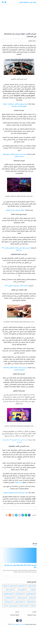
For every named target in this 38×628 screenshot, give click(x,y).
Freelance (32, 605)
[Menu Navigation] (3, 2)
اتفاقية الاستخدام (14, 615)
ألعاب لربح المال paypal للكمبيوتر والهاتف (15, 492)
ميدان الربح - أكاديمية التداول (27, 2)
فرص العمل (12, 585)
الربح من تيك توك (13, 605)
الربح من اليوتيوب (21, 597)
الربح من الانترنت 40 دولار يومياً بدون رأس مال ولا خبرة (20, 566)
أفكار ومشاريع (21, 585)
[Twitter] (22, 515)
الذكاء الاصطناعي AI (9, 597)
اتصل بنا (34, 611)
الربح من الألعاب (8, 601)
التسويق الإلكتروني (30, 593)
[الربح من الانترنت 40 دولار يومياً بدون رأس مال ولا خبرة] (19, 555)
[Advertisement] (19, 18)
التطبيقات (32, 589)
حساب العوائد (18, 482)
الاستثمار (5, 585)
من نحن (17, 611)
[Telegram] (16, 515)
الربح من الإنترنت (31, 585)
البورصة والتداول (19, 593)
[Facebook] (29, 515)
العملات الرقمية (23, 605)
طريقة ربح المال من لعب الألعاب (14, 210)
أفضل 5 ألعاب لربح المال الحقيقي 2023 (16, 285)
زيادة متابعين (32, 597)
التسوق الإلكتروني (8, 593)
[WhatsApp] (26, 515)
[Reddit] (9, 515)
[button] (5, 2)
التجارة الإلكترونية (31, 601)
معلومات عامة (21, 589)
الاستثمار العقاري (19, 601)
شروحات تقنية (9, 589)
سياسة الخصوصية (31, 615)
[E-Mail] (19, 515)
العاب (5, 605)
